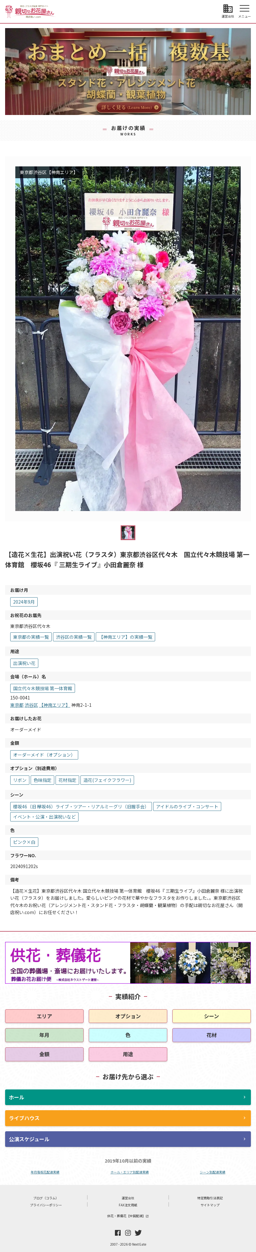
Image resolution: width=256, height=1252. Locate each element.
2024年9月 (24, 602)
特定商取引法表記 (210, 1197)
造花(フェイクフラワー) (107, 780)
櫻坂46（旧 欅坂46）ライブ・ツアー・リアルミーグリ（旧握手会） (81, 806)
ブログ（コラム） (46, 1197)
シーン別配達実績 (212, 1172)
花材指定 (67, 780)
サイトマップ (210, 1204)
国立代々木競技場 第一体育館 (42, 688)
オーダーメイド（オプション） (44, 755)
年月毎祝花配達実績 (45, 1172)
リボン (19, 780)
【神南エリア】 (54, 705)
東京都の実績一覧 (31, 637)
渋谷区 (31, 705)
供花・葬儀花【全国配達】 (128, 1215)
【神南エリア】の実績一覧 (125, 637)
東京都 (17, 705)
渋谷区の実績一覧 (74, 637)
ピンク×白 (24, 842)
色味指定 (42, 780)
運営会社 (128, 1197)
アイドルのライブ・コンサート (187, 806)
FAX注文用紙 (128, 1204)
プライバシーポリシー (46, 1204)
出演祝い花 (24, 663)
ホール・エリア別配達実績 (129, 1172)
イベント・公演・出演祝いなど (44, 816)
